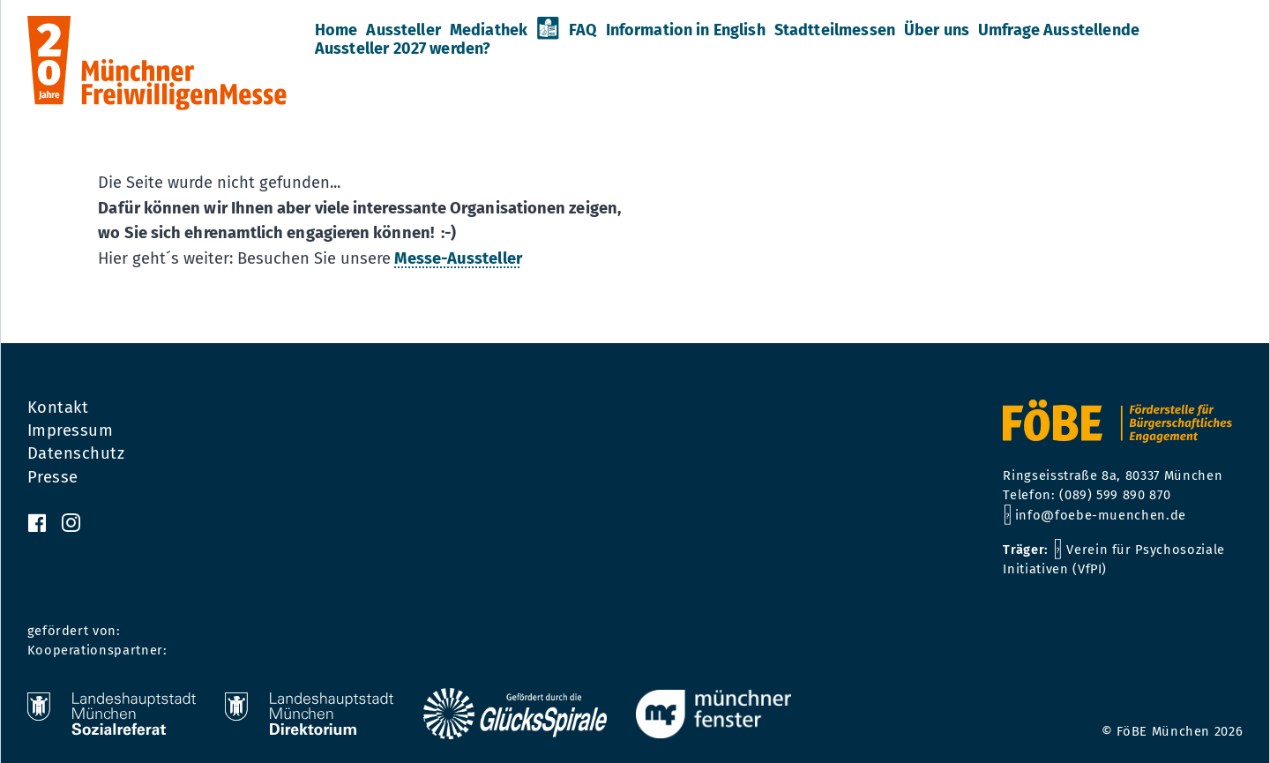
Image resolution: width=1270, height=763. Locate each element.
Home (336, 30)
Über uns (936, 30)
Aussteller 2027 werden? (402, 48)
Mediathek (488, 30)
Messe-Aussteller (457, 258)
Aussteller (403, 30)
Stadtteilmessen (834, 30)
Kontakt (58, 407)
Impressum (70, 430)
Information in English (686, 30)
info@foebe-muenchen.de (1100, 515)
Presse (52, 477)
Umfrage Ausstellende (1058, 30)
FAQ (582, 30)
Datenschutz (76, 453)
